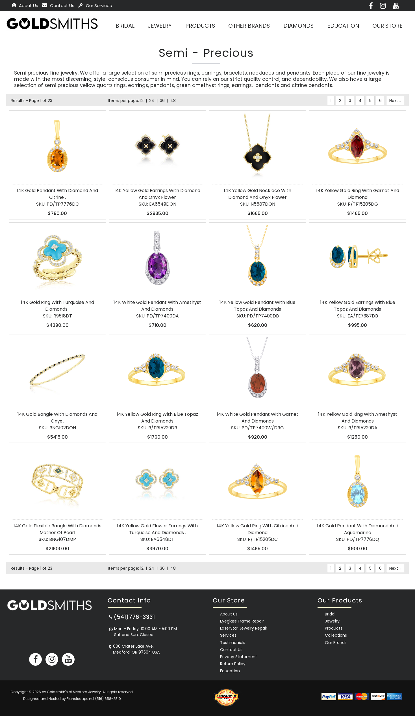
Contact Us (58, 5)
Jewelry (159, 26)
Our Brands (336, 642)
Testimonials (232, 642)
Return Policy (232, 664)
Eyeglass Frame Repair (242, 621)
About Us (25, 5)
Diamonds (298, 26)
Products (199, 26)
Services (228, 635)
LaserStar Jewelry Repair (243, 628)
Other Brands (249, 26)
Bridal (330, 614)
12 (142, 100)
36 (162, 100)
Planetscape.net (80, 698)
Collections (336, 635)
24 (151, 100)
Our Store (387, 26)
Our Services (95, 5)
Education (343, 26)
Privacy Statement (238, 657)
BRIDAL (124, 26)
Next (395, 100)
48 (173, 100)
